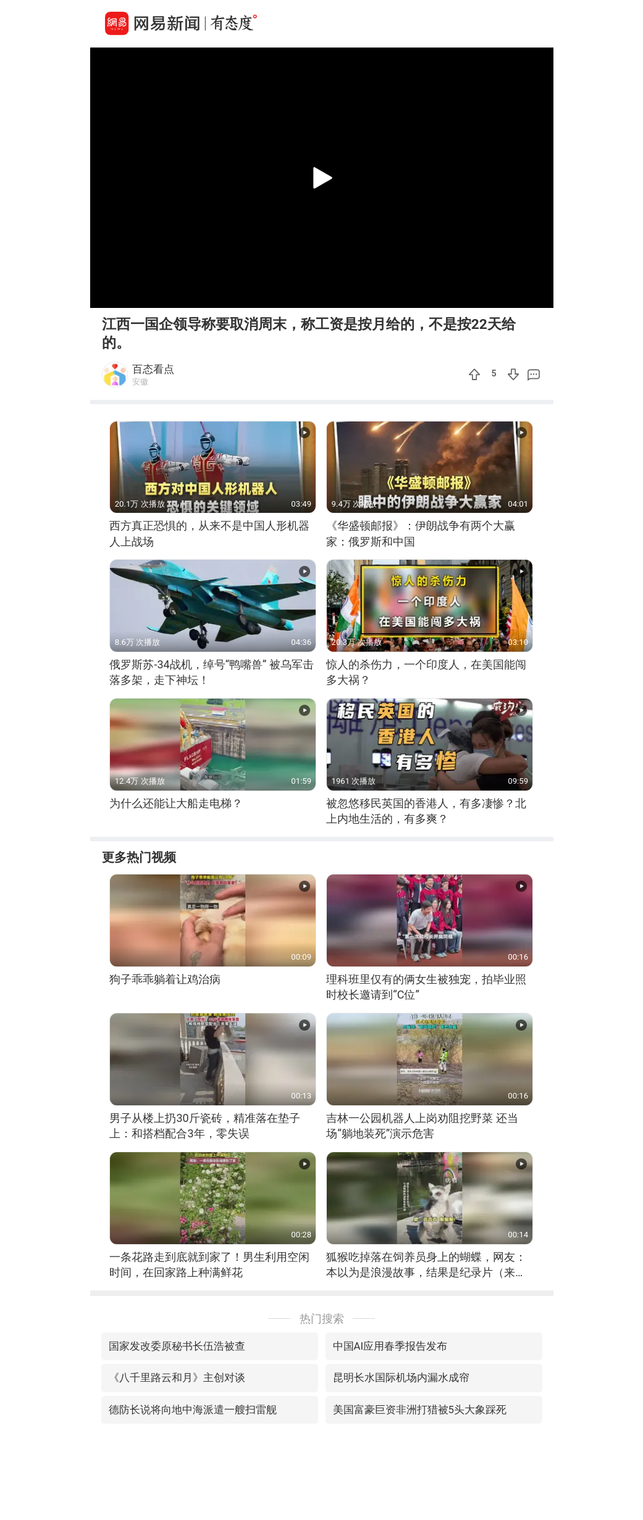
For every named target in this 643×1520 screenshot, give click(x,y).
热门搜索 (322, 1318)
